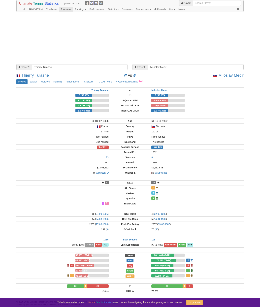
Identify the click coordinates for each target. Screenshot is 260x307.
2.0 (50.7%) (84, 100)
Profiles (22, 81)
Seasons (127, 9)
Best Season (130, 239)
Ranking (57, 81)
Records (160, 9)
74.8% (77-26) (164, 260)
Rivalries (66, 9)
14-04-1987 (160, 219)
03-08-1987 (164, 224)
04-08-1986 (102, 214)
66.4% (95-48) (162, 265)
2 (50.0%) (84, 95)
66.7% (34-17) (162, 270)
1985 (106, 239)
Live (172, 9)
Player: (186, 3)
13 (107, 157)
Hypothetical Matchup (129, 81)
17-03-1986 (102, 224)
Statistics (113, 9)
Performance (96, 9)
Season (33, 81)
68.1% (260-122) (162, 255)
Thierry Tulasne (35, 75)
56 (156, 229)
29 (98, 286)
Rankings (80, 9)
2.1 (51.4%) (84, 105)
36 (167, 286)
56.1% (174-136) (84, 265)
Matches (45, 81)
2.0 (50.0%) (84, 110)
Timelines (52, 9)
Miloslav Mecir (231, 75)
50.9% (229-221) (84, 255)
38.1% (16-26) (82, 275)
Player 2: (140, 67)
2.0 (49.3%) (159, 100)
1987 (154, 239)
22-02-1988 (160, 214)
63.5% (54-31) (162, 275)
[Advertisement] (115, 38)
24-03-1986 (102, 219)
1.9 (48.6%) (159, 105)
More (181, 9)
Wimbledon (170, 245)
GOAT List (36, 9)
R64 (190, 245)
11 (154, 183)
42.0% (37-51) (82, 260)
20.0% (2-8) (81, 270)
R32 (105, 245)
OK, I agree (194, 302)
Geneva (89, 245)
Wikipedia (101, 172)
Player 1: (24, 67)
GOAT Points (105, 81)
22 (75, 286)
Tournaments (143, 9)
